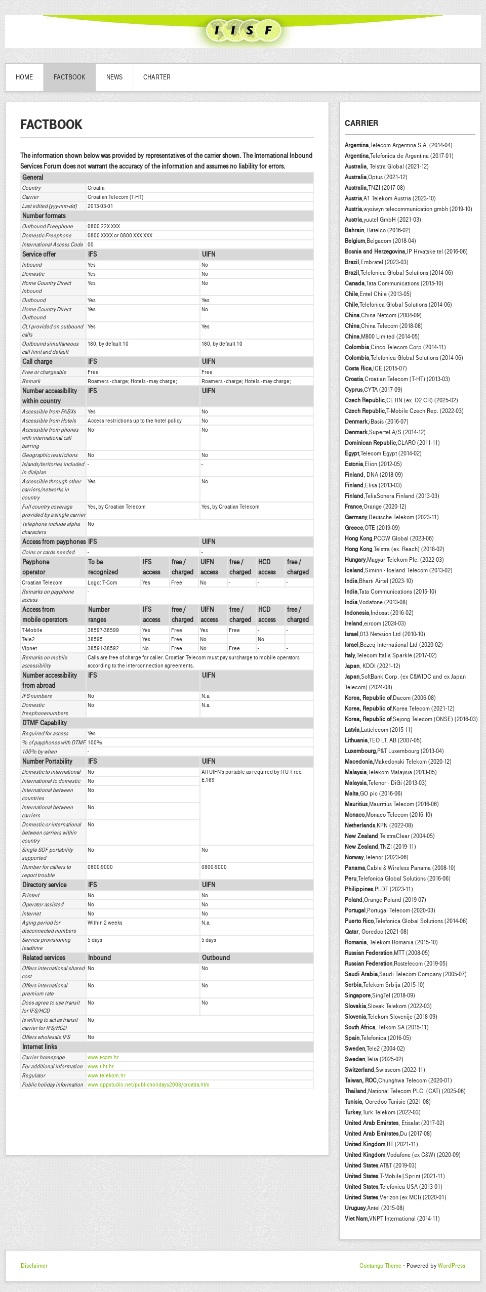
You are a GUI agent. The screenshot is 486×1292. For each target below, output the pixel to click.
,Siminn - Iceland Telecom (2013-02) (399, 570)
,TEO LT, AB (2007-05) (383, 740)
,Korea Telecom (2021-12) (400, 708)
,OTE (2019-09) (372, 528)
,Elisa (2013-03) (373, 485)
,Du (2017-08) (388, 1134)
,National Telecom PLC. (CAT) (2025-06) (405, 1091)
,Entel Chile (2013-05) (378, 294)
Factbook (70, 77)
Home (24, 77)
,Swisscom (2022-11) (385, 1070)
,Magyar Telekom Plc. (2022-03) (394, 560)
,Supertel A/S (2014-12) (385, 432)
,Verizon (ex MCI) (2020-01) (396, 1197)
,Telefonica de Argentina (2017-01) (399, 156)
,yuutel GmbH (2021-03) (383, 220)
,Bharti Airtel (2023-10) (379, 581)
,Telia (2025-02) (374, 1059)
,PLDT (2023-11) (379, 889)
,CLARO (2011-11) (392, 443)
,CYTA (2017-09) (373, 390)
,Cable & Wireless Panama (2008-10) (400, 868)
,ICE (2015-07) (376, 368)
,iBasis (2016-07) (377, 422)
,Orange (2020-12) (376, 507)
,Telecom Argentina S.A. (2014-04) (399, 145)
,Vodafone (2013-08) (376, 602)
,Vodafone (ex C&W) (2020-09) (403, 1155)
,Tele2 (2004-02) (375, 1049)
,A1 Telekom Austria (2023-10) (390, 198)
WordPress (451, 1266)
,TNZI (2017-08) (375, 188)
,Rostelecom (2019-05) (396, 964)
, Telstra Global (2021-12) (387, 166)
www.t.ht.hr (101, 1066)
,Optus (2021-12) (376, 177)
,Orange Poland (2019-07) (385, 900)
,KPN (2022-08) (379, 825)
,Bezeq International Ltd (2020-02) (394, 645)
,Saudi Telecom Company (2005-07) (406, 974)
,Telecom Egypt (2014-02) (383, 453)
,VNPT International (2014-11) (392, 1219)
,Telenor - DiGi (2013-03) (386, 783)
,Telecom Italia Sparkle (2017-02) (391, 655)
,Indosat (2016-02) (379, 613)
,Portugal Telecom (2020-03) (390, 910)
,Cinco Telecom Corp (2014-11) (395, 347)
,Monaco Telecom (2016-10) (388, 815)
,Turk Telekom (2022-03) (383, 1112)
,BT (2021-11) (381, 1144)
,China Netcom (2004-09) (383, 315)
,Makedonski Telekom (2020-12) (398, 762)
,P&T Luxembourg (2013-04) (394, 751)
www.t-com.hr (103, 1057)
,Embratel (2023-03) (377, 262)
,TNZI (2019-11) (380, 847)
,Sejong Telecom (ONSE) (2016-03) (411, 719)
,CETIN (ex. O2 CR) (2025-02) (401, 400)
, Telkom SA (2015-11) (387, 1027)
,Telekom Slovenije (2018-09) (391, 1017)
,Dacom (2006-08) (390, 698)
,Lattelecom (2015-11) (379, 730)
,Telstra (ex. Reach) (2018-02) (394, 549)
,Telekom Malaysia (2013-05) (391, 772)
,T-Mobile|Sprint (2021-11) (395, 1176)
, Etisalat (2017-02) (394, 1123)
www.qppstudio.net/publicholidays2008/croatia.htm (149, 1084)
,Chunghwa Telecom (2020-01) (398, 1080)
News (114, 77)
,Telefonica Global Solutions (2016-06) (398, 878)
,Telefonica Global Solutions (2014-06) (399, 273)
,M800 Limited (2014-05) (382, 336)
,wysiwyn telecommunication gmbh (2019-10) (408, 209)
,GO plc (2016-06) (373, 793)
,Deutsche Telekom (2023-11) (392, 517)
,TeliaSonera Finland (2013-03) (392, 496)
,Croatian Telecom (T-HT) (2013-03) (397, 379)
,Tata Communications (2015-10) (394, 283)
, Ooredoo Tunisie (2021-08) (388, 1102)
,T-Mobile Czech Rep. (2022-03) (404, 411)
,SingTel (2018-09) (380, 995)
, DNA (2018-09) (374, 475)
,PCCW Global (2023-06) (389, 538)
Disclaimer (34, 1266)
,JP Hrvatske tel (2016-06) (406, 251)
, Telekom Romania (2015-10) (391, 942)
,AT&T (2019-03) (381, 1165)
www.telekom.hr (107, 1075)
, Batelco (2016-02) (378, 230)
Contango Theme (380, 1266)
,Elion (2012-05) (373, 464)
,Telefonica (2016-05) (378, 1038)
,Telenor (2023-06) (377, 857)
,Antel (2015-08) (374, 1208)
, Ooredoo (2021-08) (377, 932)
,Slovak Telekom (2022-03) (388, 1006)
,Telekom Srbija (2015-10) (385, 985)
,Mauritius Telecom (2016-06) (392, 804)
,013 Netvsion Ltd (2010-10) (385, 634)
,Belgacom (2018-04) (380, 241)
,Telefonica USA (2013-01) (393, 1187)
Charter (157, 77)
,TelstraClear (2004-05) (390, 836)
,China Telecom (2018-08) (384, 326)
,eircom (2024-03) (375, 623)
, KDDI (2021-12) (372, 666)
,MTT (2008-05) (387, 953)
